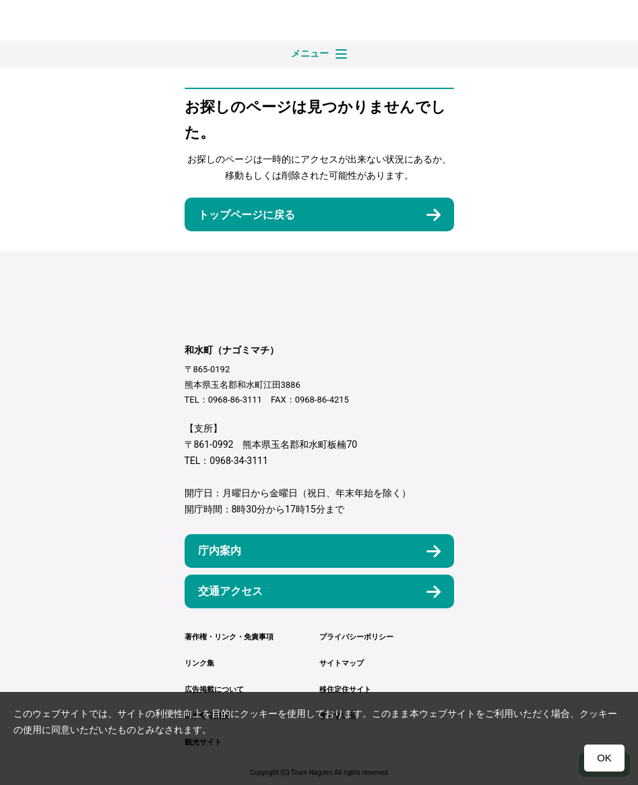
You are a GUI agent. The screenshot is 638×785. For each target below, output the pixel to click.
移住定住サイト (345, 689)
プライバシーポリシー (356, 637)
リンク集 (199, 663)
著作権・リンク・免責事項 (229, 637)
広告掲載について (214, 689)
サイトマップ (341, 663)
